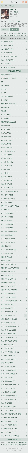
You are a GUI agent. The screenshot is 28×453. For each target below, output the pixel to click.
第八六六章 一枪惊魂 (14, 21)
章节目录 (14, 29)
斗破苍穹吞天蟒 (15, 35)
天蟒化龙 (11, 6)
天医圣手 (6, 444)
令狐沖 (16, 12)
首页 (2, 6)
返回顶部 (25, 315)
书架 (2, 2)
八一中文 (14, 2)
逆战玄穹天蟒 (12, 33)
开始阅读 (5, 29)
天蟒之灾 (23, 35)
